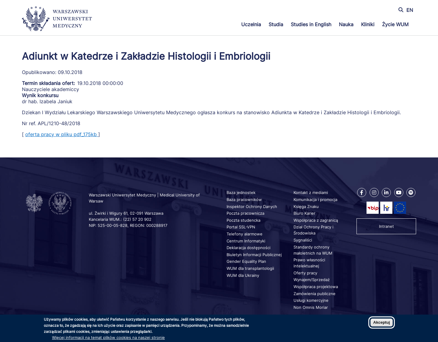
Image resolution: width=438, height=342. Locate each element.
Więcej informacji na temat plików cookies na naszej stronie (108, 337)
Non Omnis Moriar (311, 307)
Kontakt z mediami (311, 192)
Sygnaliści (303, 240)
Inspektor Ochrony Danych (252, 206)
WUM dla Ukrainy (243, 275)
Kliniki (367, 24)
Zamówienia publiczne (314, 293)
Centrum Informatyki (246, 240)
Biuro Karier (304, 213)
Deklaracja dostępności (248, 247)
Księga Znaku (306, 206)
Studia (276, 24)
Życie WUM (395, 24)
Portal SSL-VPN (241, 226)
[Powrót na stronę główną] (57, 19)
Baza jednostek (241, 192)
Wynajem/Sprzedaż (312, 279)
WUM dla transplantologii (250, 268)
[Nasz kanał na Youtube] (398, 192)
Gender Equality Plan (246, 261)
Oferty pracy (305, 272)
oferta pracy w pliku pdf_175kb (61, 134)
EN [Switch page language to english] (409, 10)
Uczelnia (251, 24)
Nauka (346, 24)
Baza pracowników (244, 199)
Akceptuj (381, 322)
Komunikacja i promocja (315, 199)
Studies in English (311, 24)
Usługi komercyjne (311, 300)
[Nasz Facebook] (361, 192)
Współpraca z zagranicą (316, 220)
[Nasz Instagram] (374, 192)
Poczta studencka (243, 220)
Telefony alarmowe (244, 233)
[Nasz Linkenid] (386, 192)
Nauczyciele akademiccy (50, 89)
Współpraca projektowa (316, 286)
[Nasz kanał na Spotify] (410, 192)
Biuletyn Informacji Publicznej (254, 254)
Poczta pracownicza (245, 213)
